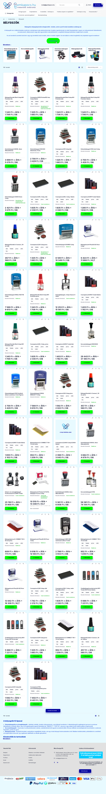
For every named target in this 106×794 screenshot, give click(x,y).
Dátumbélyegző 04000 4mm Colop (13, 197)
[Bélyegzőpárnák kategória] (78, 54)
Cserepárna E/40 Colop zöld (38, 588)
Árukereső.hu (52, 779)
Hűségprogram (22, 11)
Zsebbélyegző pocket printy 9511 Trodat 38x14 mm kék (14, 638)
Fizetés (30, 757)
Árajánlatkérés (33, 11)
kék (7, 101)
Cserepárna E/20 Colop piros (38, 244)
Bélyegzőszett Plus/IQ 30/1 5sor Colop (39, 539)
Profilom (5, 757)
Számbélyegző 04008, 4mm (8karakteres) (63, 492)
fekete (11, 101)
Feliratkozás (84, 771)
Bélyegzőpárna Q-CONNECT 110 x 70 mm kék (91, 539)
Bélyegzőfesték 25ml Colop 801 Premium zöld (14, 344)
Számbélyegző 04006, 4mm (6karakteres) (13, 149)
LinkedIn (57, 762)
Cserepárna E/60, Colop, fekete (64, 197)
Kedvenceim (6, 762)
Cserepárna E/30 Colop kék (13, 687)
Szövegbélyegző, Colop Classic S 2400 (65, 295)
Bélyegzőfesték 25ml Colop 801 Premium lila (14, 98)
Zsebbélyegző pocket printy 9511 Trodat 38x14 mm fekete (90, 589)
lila (7, 103)
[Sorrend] (94, 67)
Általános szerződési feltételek (36, 752)
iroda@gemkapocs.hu (48, 5)
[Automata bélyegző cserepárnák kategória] (61, 54)
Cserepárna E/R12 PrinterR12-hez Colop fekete (40, 98)
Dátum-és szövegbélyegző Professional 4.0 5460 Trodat (14, 492)
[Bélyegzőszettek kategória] (44, 54)
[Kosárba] (11, 166)
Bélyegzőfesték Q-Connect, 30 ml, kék (14, 245)
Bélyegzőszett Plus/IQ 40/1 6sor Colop (14, 589)
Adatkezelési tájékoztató (35, 755)
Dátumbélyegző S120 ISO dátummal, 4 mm (37, 149)
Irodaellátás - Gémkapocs (47, 11)
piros (16, 101)
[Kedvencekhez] (20, 73)
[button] (9, 13)
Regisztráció (6, 755)
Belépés (5, 752)
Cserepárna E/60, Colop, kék (38, 197)
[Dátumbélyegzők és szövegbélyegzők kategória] (10, 54)
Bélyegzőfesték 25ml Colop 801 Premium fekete (90, 98)
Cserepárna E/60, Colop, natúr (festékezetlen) (64, 589)
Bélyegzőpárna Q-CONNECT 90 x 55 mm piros (15, 539)
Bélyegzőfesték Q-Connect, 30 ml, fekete (90, 638)
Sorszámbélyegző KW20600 (89, 344)
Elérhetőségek (32, 762)
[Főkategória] (3, 19)
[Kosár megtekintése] (98, 5)
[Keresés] (79, 5)
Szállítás (31, 760)
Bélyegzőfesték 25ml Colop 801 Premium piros (39, 295)
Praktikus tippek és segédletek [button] (65, 11)
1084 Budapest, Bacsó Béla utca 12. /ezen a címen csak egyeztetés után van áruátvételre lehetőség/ (66, 754)
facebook (54, 762)
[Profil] (88, 5)
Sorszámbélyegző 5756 (88, 492)
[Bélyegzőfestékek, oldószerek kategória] (95, 54)
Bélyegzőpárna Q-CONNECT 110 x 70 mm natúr (40, 443)
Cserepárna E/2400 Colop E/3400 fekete (65, 443)
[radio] (82, 67)
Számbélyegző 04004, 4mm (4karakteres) (89, 443)
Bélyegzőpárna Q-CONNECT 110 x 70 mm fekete (65, 638)
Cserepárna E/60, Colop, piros (39, 344)
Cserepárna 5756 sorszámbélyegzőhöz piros (38, 687)
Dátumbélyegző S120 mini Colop (90, 149)
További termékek (52, 710)
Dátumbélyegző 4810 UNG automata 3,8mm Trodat (63, 539)
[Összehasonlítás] (16, 73)
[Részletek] (11, 118)
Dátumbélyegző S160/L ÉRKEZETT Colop (37, 394)
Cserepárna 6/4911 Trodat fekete (90, 197)
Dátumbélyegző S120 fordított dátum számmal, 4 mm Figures (14, 394)
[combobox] (69, 5)
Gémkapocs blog (81, 11)
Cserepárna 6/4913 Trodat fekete (15, 442)
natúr (36, 103)
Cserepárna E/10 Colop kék (63, 149)
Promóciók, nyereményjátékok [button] (26, 15)
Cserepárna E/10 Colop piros (38, 637)
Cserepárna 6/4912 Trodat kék (64, 344)
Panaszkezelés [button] (93, 11)
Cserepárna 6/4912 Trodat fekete (91, 294)
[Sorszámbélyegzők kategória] (27, 54)
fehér (97, 592)
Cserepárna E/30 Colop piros (64, 393)
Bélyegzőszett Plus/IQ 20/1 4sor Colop (90, 245)
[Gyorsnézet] (23, 73)
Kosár (4, 760)
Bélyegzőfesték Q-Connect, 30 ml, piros (90, 394)
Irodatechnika (11, 19)
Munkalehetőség (42, 15)
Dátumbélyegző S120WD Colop (64, 244)
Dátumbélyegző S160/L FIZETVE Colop (14, 295)
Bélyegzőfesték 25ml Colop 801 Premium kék (64, 98)
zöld (21, 101)
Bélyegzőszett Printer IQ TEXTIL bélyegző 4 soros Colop (39, 492)
